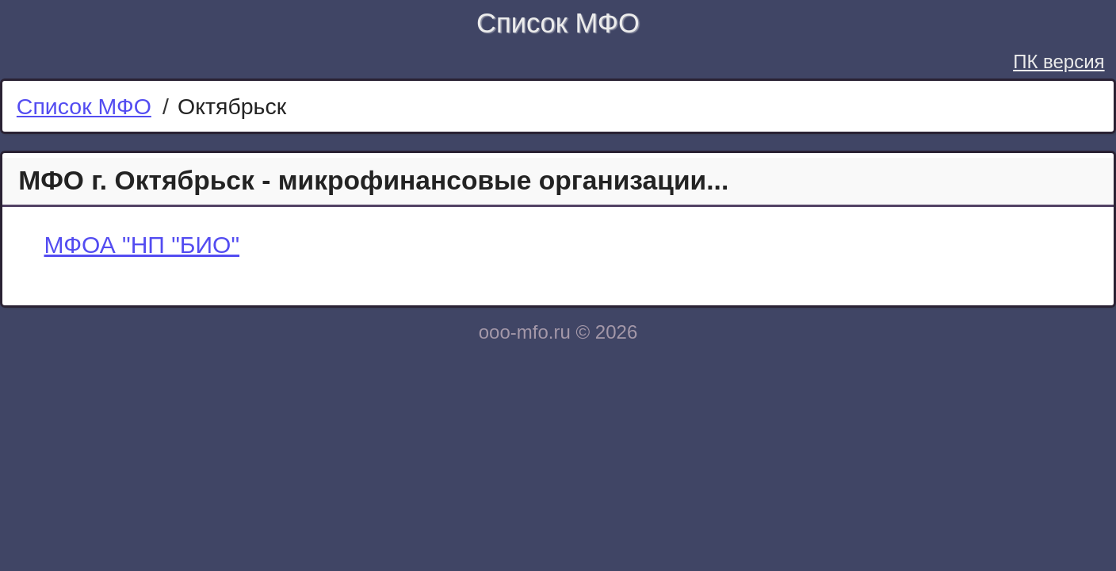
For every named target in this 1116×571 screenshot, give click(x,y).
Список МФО (558, 23)
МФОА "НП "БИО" (142, 245)
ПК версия (1058, 61)
